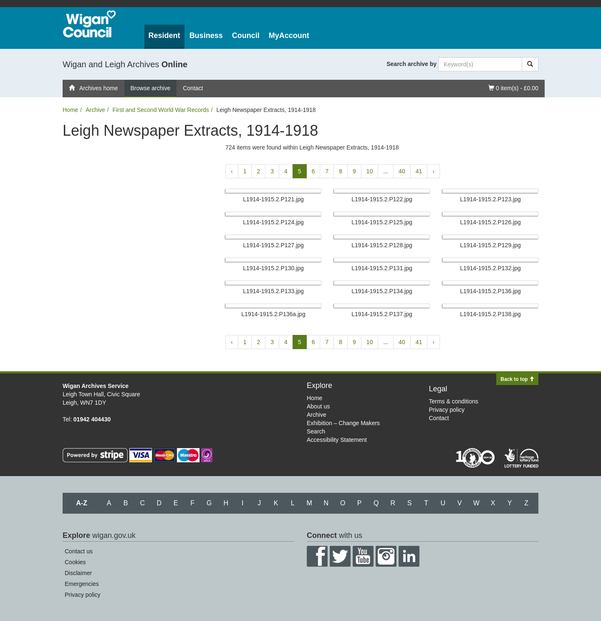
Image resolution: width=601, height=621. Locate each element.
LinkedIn (409, 556)
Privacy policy (447, 409)
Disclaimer (78, 573)
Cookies (75, 562)
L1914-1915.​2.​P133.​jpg (273, 291)
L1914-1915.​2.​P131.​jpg (381, 268)
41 (419, 171)
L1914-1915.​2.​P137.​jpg (381, 314)
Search (316, 431)
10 (369, 171)
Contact (193, 88)
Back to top (517, 379)
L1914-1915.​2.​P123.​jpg (490, 199)
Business (206, 35)
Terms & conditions (453, 401)
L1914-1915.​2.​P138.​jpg (490, 314)
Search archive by (411, 64)
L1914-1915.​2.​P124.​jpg (273, 222)
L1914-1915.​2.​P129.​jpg (490, 245)
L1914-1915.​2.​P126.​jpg (490, 222)
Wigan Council (89, 24)
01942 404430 (92, 419)
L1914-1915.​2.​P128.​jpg (381, 245)
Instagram (386, 556)
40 (402, 171)
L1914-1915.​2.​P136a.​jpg (273, 314)
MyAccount (289, 35)
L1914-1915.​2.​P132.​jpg (490, 268)
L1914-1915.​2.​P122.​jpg (381, 199)
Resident (164, 35)
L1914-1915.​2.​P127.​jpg (273, 245)
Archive (95, 109)
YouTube (363, 556)
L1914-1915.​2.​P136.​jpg (490, 291)
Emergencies (82, 583)
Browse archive (151, 88)
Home (70, 109)
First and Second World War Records (161, 109)
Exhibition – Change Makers (343, 423)
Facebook (317, 556)
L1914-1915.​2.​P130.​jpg (273, 268)
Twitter (340, 556)
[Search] (530, 64)
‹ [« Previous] (232, 171)
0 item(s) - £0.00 (513, 87)
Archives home (93, 88)
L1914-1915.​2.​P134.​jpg (381, 291)
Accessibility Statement (337, 439)
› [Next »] (433, 171)
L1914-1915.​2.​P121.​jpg (273, 199)
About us (318, 406)
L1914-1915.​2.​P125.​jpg (381, 222)
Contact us (79, 551)
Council (246, 35)
